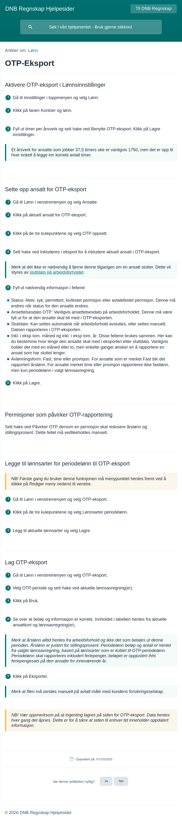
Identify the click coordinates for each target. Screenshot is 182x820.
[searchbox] (91, 27)
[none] (39, 8)
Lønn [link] (33, 50)
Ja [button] (106, 781)
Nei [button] (121, 781)
